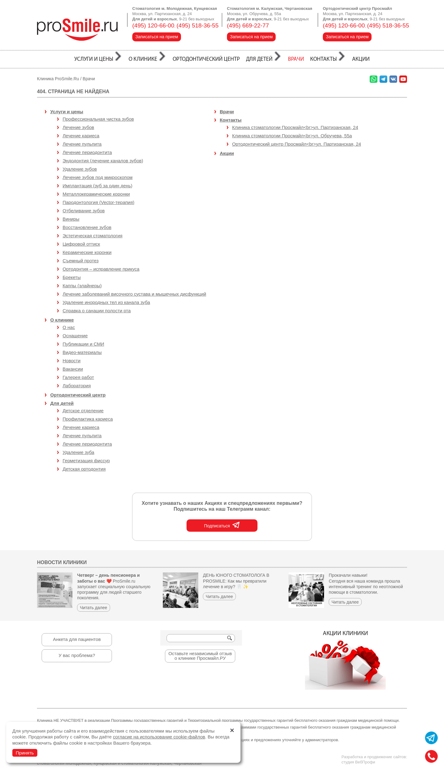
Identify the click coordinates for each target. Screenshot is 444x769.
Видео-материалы (82, 352)
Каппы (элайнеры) (82, 285)
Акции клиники (345, 660)
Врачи (89, 78)
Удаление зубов (80, 169)
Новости (71, 360)
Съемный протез (81, 260)
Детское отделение (83, 410)
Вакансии (73, 369)
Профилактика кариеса (88, 419)
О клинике (62, 319)
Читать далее (93, 607)
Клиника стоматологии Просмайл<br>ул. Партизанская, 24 (295, 127)
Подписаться (222, 525)
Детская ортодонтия (84, 469)
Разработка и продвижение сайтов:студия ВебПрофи (374, 759)
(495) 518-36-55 (198, 25)
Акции (227, 153)
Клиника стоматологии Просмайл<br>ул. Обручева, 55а (292, 135)
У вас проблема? (77, 655)
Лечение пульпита (82, 144)
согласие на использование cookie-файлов (159, 736)
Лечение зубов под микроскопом (98, 177)
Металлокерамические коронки (96, 194)
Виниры (71, 219)
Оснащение (75, 335)
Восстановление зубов (87, 227)
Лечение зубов (78, 127)
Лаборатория (77, 385)
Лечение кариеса (81, 427)
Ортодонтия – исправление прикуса (101, 269)
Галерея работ (78, 377)
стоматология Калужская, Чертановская (161, 763)
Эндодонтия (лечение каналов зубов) (103, 160)
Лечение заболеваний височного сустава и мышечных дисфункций (134, 294)
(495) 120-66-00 (153, 25)
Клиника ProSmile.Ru (58, 78)
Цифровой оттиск (81, 244)
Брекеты (72, 277)
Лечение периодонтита (87, 152)
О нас (69, 327)
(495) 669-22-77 (248, 25)
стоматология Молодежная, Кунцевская (77, 763)
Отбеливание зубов (84, 210)
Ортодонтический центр (78, 394)
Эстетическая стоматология (92, 235)
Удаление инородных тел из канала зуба (106, 302)
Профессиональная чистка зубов (98, 119)
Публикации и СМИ (83, 344)
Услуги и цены (66, 111)
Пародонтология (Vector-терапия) (98, 202)
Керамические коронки (87, 252)
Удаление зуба (78, 452)
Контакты (231, 120)
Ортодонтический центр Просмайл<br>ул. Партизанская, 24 (296, 144)
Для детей (62, 403)
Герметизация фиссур (86, 460)
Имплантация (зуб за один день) (97, 185)
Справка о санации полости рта (97, 310)
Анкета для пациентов (77, 639)
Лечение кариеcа (81, 135)
